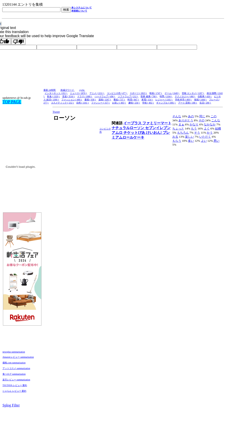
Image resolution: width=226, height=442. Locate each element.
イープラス (132, 123)
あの (191, 116)
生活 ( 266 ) (205, 102)
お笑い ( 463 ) (119, 102)
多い (191, 140)
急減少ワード (67, 90)
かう (210, 132)
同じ (202, 116)
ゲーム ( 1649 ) (172, 93)
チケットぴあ (134, 133)
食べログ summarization (14, 374)
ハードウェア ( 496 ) (105, 96)
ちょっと (178, 128)
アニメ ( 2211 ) (96, 93)
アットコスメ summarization (16, 368)
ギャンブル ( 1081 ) (166, 102)
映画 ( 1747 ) (155, 93)
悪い (216, 140)
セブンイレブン (158, 128)
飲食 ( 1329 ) (53, 96)
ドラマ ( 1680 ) (84, 96)
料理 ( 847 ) (133, 99)
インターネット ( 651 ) (56, 93)
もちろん (183, 132)
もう (194, 128)
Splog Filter (11, 405)
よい (204, 140)
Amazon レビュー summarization (18, 357)
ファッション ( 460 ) (71, 99)
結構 (218, 128)
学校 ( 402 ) (148, 102)
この (213, 116)
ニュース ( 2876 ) (78, 93)
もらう (176, 140)
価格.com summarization (14, 362)
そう (197, 132)
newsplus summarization (13, 352)
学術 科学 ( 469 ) (183, 99)
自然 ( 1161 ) (82, 102)
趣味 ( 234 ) (134, 102)
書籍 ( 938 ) (90, 99)
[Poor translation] (18, 41)
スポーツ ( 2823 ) (138, 93)
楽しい (189, 136)
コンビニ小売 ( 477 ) (117, 93)
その (201, 120)
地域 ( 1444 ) (200, 99)
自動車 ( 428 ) (205, 96)
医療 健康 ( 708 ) (149, 96)
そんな (176, 116)
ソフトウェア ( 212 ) (128, 96)
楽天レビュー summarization (16, 379)
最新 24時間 (49, 90)
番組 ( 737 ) (119, 99)
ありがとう (185, 120)
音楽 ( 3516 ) (68, 96)
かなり (194, 124)
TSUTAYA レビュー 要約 (14, 385)
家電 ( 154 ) (147, 99)
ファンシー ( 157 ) (100, 102)
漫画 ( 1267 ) (105, 99)
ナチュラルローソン (128, 128)
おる (175, 136)
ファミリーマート (156, 123)
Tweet (56, 111)
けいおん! (154, 133)
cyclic (82, 90)
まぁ (181, 124)
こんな (215, 120)
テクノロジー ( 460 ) (185, 96)
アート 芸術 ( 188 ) (187, 102)
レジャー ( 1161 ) (164, 99)
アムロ (117, 133)
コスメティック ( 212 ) (62, 102)
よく (207, 128)
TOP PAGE (11, 102)
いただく (205, 136)
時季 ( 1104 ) (166, 96)
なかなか (210, 124)
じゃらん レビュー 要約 (14, 391)
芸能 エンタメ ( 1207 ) (193, 93)
